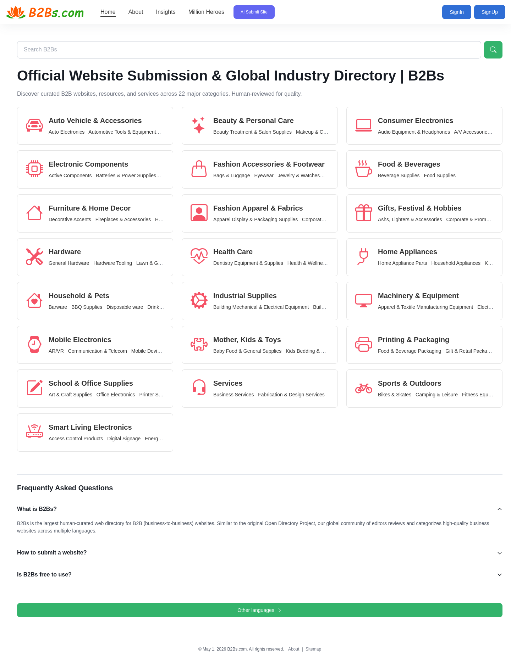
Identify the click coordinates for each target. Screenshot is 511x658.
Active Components (70, 175)
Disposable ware (124, 307)
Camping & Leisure (437, 394)
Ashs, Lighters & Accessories (410, 219)
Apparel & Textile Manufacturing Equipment (425, 307)
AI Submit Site (254, 12)
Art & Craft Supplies (70, 394)
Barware (58, 307)
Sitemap (313, 649)
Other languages (259, 610)
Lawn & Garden (153, 263)
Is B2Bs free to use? (44, 574)
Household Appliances (455, 263)
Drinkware (158, 307)
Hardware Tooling (112, 263)
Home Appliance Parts (402, 263)
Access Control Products (76, 438)
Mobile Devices (148, 351)
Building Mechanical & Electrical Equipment (261, 307)
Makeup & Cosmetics (319, 132)
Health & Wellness (307, 263)
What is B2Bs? (37, 509)
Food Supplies (440, 175)
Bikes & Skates (394, 394)
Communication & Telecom (97, 351)
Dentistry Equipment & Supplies (248, 263)
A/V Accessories (472, 132)
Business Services (233, 394)
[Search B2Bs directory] (249, 49)
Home (108, 12)
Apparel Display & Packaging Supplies (255, 219)
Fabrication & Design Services (291, 394)
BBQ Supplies (86, 307)
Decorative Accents (70, 219)
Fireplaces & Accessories (123, 219)
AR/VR (56, 351)
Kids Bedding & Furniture (313, 351)
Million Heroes (206, 12)
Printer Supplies (156, 394)
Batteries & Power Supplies (126, 175)
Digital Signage (124, 438)
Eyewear (263, 175)
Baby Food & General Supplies (247, 351)
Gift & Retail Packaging (470, 351)
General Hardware (69, 263)
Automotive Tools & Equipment (122, 132)
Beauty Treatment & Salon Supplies (252, 132)
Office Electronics (116, 394)
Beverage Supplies (399, 175)
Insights (166, 12)
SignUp (490, 12)
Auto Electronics (66, 132)
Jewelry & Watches (299, 175)
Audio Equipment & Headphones (414, 132)
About (135, 12)
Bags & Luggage (231, 175)
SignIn (457, 12)
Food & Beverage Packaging (409, 351)
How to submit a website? (52, 553)
